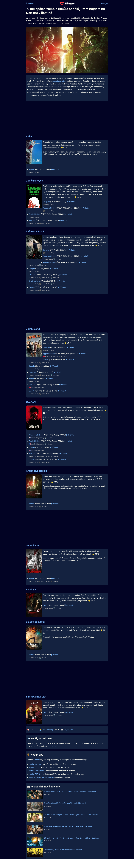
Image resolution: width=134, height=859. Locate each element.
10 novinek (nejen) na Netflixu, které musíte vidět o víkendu (68, 826)
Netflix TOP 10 (34, 774)
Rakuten (32, 220)
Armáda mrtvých (59, 81)
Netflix (31, 169)
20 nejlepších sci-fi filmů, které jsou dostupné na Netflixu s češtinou (71, 838)
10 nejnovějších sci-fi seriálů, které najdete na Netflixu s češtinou (70, 791)
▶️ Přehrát (55, 169)
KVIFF (31, 378)
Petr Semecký (47, 730)
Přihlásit (30, 3)
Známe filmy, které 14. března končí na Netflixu (63, 850)
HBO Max (33, 372)
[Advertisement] (66, 117)
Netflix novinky (35, 764)
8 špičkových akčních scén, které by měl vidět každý (65, 803)
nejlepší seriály (48, 777)
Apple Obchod (34, 214)
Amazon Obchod (50, 208)
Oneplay (46, 202)
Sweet (31, 287)
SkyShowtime (34, 281)
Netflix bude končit (36, 771)
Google (32, 268)
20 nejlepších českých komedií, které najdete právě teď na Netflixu (71, 815)
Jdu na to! (52, 746)
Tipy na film (68, 730)
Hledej (104, 3)
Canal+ (46, 360)
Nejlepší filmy (34, 777)
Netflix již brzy (34, 767)
